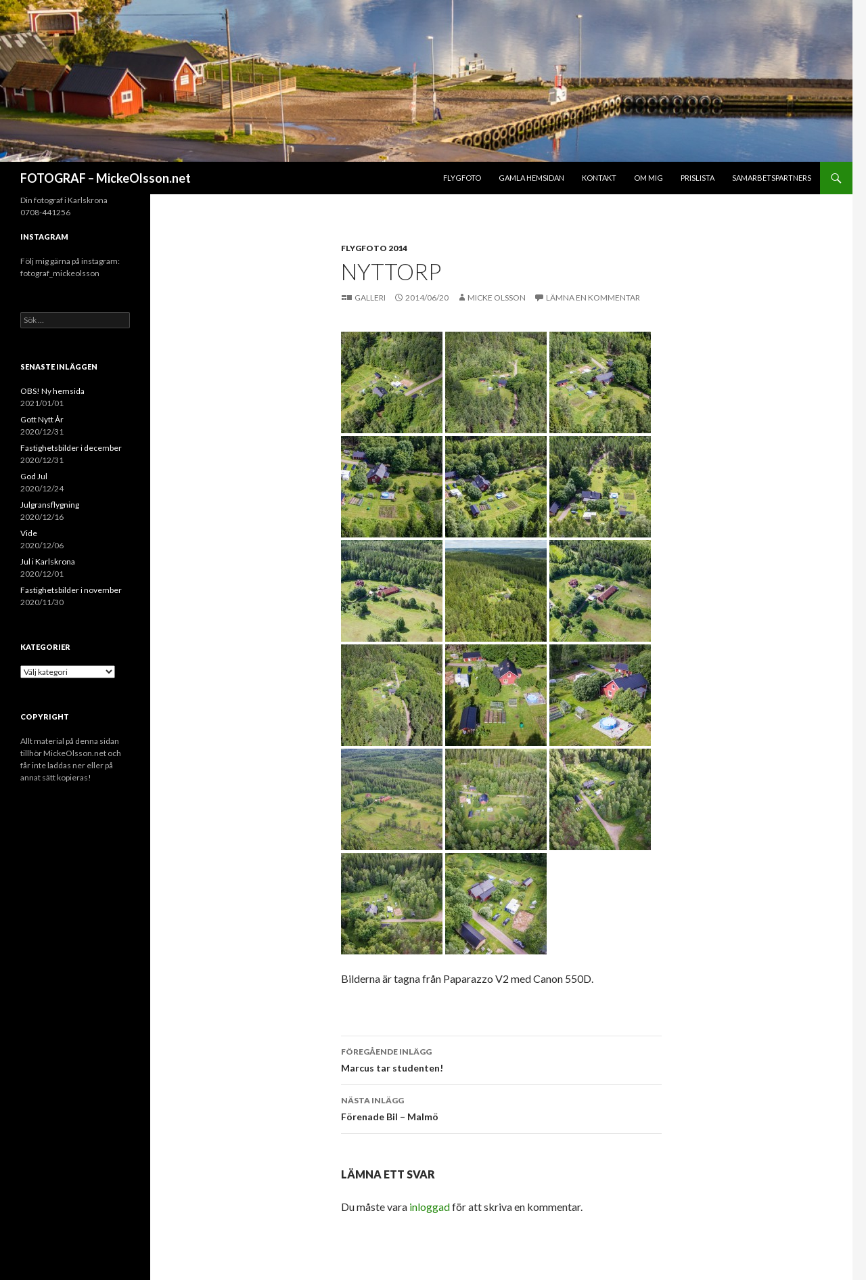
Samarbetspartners (771, 177)
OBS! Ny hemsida (52, 391)
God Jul (33, 476)
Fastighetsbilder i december (71, 448)
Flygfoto (462, 177)
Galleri (371, 297)
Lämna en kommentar (593, 297)
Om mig (648, 177)
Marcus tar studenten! (501, 1059)
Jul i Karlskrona (47, 561)
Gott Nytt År (42, 419)
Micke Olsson (497, 297)
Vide (28, 533)
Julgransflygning (49, 505)
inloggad (429, 1206)
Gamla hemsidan (531, 177)
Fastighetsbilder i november (71, 590)
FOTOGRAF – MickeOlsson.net (105, 178)
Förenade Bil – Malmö (501, 1107)
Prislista (697, 177)
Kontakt (599, 177)
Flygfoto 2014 (374, 248)
